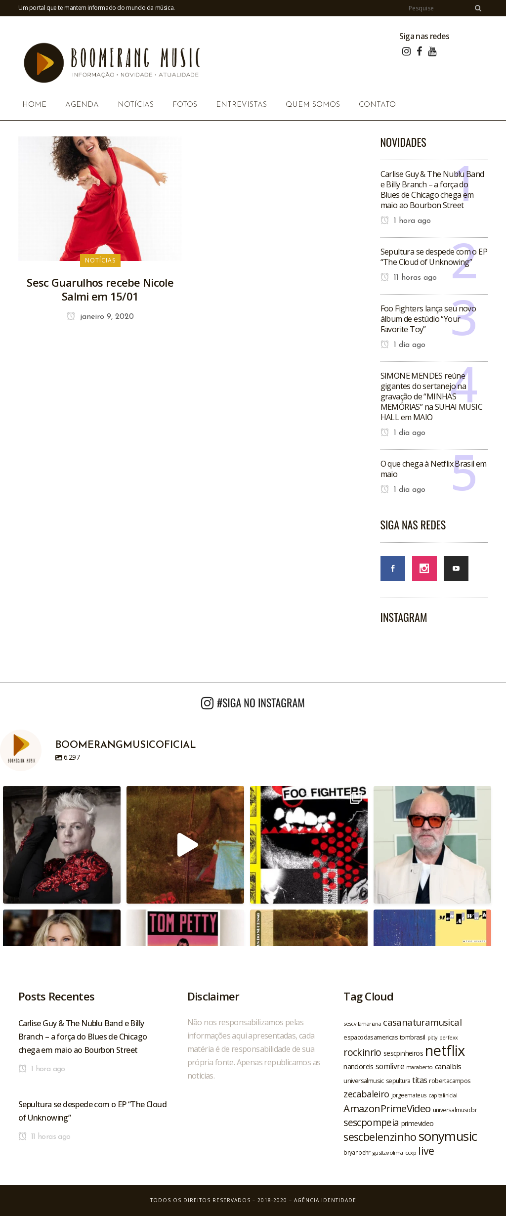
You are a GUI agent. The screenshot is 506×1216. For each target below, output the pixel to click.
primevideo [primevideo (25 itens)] (417, 1123)
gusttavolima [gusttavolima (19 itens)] (388, 1152)
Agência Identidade (325, 1200)
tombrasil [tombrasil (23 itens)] (412, 1037)
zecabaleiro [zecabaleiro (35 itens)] (366, 1094)
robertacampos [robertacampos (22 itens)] (449, 1080)
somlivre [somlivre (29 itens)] (390, 1066)
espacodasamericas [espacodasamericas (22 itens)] (370, 1037)
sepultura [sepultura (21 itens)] (398, 1081)
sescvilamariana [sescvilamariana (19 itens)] (362, 1023)
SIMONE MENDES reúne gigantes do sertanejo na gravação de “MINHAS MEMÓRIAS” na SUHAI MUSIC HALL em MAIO (431, 396)
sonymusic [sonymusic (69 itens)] (448, 1136)
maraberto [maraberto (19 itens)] (419, 1067)
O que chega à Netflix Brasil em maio (433, 468)
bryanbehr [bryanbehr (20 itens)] (357, 1152)
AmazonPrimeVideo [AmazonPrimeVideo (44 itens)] (386, 1108)
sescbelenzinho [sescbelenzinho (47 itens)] (380, 1136)
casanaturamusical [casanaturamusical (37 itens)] (422, 1022)
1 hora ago (405, 221)
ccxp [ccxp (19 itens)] (411, 1152)
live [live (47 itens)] (426, 1150)
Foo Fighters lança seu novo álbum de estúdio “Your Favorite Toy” (428, 319)
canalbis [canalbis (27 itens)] (448, 1066)
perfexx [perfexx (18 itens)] (448, 1037)
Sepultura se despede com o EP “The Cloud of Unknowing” (434, 256)
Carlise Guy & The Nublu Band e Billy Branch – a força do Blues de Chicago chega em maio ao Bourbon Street (432, 190)
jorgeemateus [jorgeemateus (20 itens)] (409, 1095)
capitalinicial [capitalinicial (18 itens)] (442, 1095)
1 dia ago (402, 345)
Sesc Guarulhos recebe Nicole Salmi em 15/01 (100, 289)
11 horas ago (408, 278)
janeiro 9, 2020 (100, 317)
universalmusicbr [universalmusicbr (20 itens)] (455, 1110)
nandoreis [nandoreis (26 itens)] (358, 1066)
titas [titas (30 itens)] (419, 1080)
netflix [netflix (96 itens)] (445, 1050)
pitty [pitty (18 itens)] (432, 1037)
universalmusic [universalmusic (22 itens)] (363, 1080)
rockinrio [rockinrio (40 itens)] (362, 1052)
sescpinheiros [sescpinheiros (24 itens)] (403, 1053)
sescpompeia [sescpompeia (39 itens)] (371, 1122)
